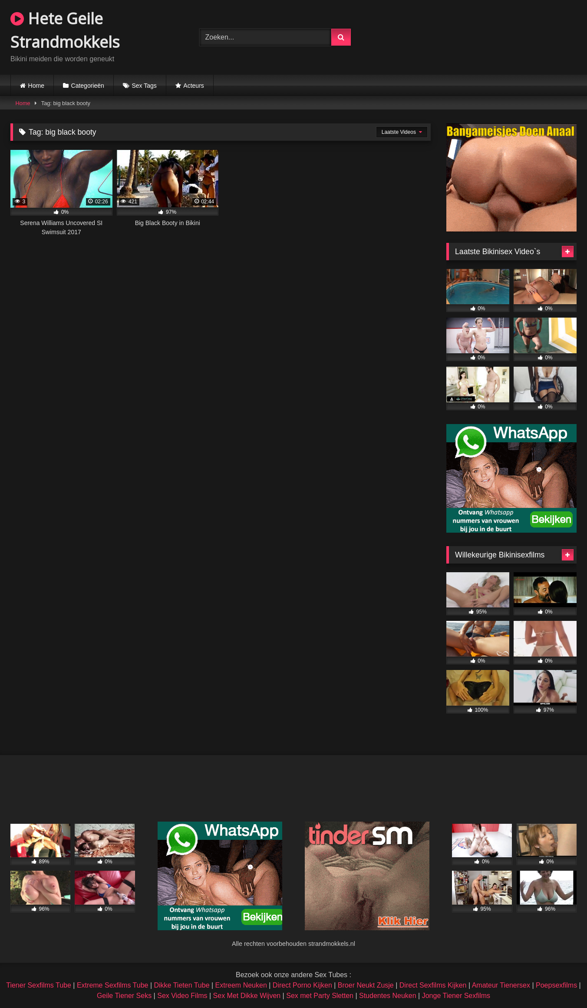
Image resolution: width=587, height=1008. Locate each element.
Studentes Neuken (387, 995)
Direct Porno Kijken (302, 985)
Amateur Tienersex (501, 985)
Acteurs (193, 85)
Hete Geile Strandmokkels (65, 30)
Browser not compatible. (482, 36)
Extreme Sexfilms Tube (112, 985)
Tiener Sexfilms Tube (38, 985)
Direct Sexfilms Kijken (433, 985)
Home (36, 85)
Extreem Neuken (241, 985)
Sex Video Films (182, 995)
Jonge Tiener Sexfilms (456, 995)
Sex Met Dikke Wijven (247, 995)
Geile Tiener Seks (124, 995)
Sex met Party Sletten (319, 995)
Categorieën (87, 85)
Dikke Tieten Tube (181, 985)
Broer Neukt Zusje (366, 985)
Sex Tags (144, 85)
